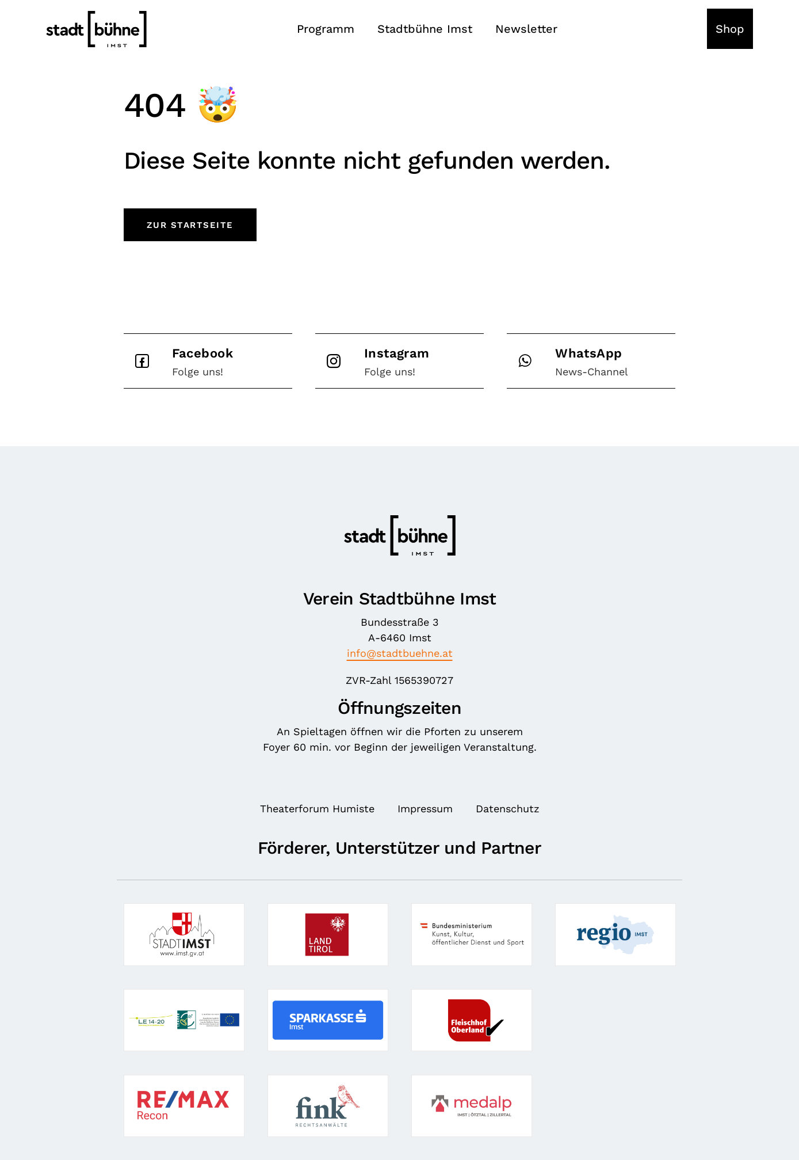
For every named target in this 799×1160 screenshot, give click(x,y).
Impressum (425, 809)
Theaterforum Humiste (317, 809)
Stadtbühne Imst (424, 29)
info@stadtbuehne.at (400, 653)
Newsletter (526, 29)
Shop (730, 29)
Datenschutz (508, 809)
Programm (325, 29)
